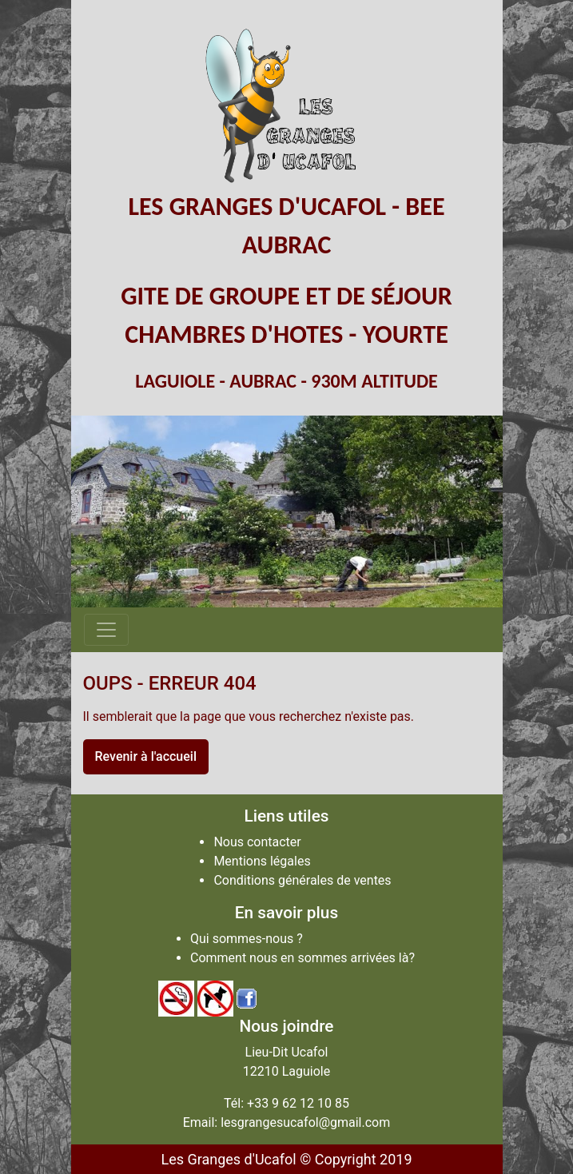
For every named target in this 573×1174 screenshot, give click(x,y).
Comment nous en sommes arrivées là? (302, 957)
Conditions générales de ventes (302, 880)
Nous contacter (256, 842)
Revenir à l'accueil (146, 756)
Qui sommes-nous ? (246, 938)
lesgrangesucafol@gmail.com (305, 1122)
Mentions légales (261, 861)
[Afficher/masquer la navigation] (106, 630)
